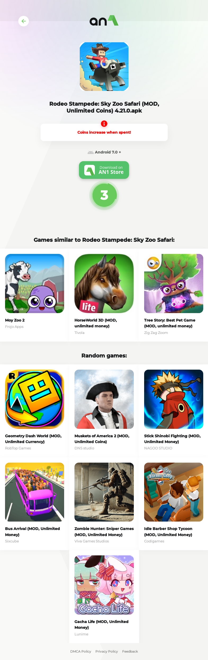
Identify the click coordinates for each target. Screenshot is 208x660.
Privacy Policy (106, 651)
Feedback (130, 651)
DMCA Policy (80, 651)
